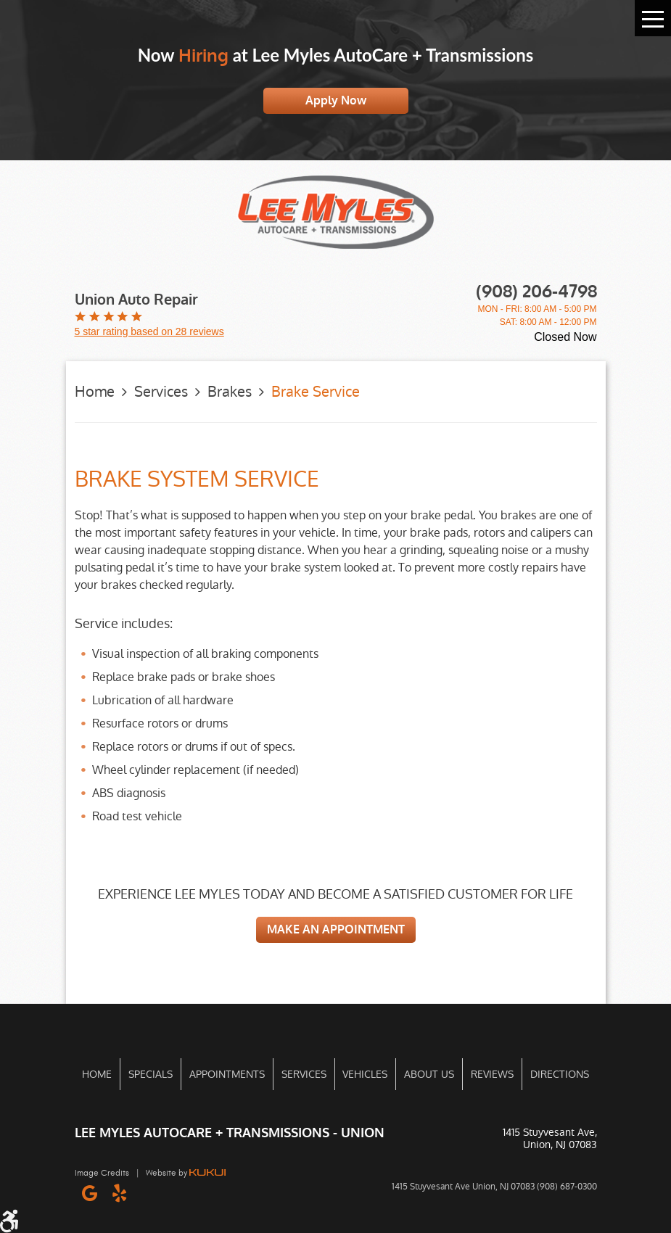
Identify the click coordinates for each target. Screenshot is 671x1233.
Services (161, 392)
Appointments (227, 1074)
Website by (186, 1173)
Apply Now (335, 100)
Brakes (229, 392)
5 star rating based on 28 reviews (149, 331)
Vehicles (364, 1074)
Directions (559, 1074)
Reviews (492, 1074)
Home (95, 392)
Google (90, 1193)
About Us (429, 1074)
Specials (150, 1074)
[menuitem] (97, 1074)
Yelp (119, 1193)
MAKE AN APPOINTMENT (336, 929)
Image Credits (102, 1173)
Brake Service (315, 392)
